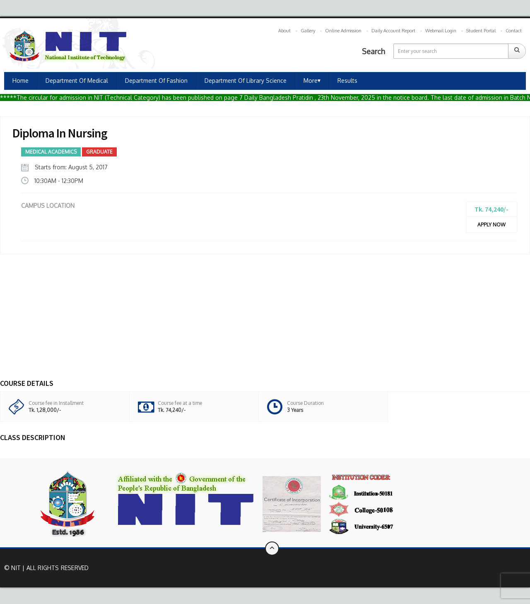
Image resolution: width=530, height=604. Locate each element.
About (284, 31)
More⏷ (312, 80)
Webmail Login (440, 31)
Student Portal (481, 31)
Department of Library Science (246, 80)
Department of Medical (77, 80)
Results (347, 80)
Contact (514, 31)
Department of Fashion (156, 80)
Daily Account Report (393, 31)
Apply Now (491, 224)
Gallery (308, 31)
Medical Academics (51, 152)
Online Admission (343, 31)
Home (20, 80)
